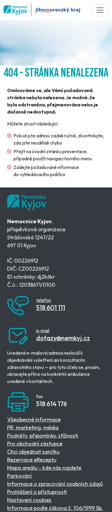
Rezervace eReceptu (31, 459)
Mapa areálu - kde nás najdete (44, 467)
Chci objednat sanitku (33, 451)
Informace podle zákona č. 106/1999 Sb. (55, 508)
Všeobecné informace (34, 419)
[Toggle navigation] (100, 10)
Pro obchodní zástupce (34, 443)
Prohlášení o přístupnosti (37, 491)
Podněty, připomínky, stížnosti (42, 435)
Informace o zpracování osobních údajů (55, 483)
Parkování (19, 475)
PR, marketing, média (33, 427)
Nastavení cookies (29, 500)
